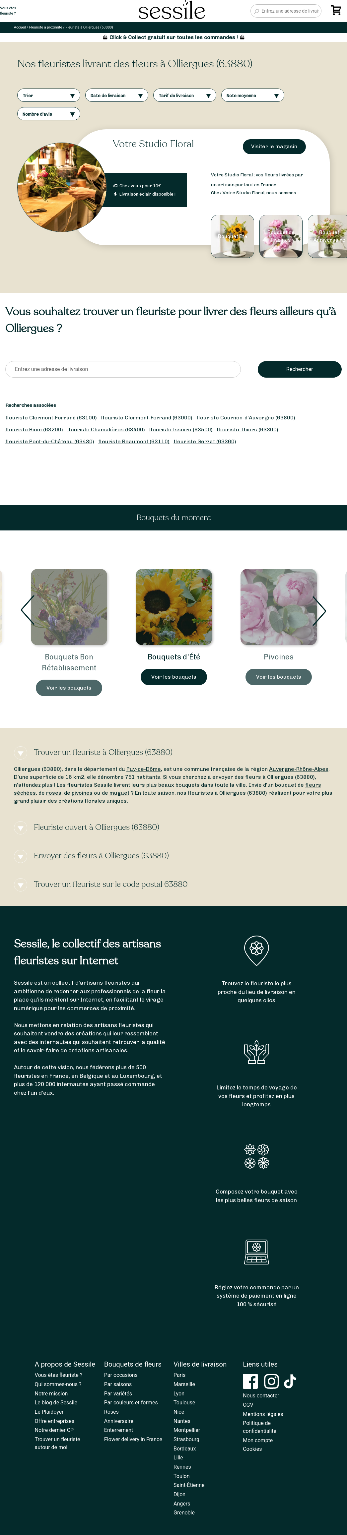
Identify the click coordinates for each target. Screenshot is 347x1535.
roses (53, 793)
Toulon (182, 1476)
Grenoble (184, 1512)
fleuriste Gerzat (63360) (205, 441)
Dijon (179, 1494)
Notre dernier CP (54, 1430)
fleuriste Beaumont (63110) (134, 441)
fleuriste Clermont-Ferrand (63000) (146, 417)
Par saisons (118, 1384)
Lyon (179, 1393)
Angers (182, 1504)
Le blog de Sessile (56, 1402)
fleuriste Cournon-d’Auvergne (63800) (245, 417)
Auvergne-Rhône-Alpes (298, 769)
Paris (179, 1375)
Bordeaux (185, 1448)
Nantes (182, 1421)
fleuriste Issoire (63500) (181, 429)
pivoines (82, 793)
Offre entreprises (54, 1421)
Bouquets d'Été (174, 656)
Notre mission (51, 1393)
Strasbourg (186, 1439)
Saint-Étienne (189, 1485)
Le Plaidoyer (49, 1412)
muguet (119, 793)
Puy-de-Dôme (143, 769)
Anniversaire (118, 1421)
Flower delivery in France (133, 1439)
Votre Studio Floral (153, 144)
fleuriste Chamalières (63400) (106, 429)
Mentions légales (263, 1414)
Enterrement (118, 1430)
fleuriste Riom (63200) (34, 429)
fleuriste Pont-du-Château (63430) (49, 441)
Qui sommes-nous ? (58, 1384)
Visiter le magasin (274, 146)
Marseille (184, 1384)
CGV (248, 1405)
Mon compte (258, 1440)
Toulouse (184, 1402)
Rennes (182, 1467)
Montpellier (187, 1430)
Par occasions (121, 1375)
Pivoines (279, 656)
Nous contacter (261, 1395)
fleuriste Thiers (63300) (247, 429)
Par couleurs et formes (131, 1402)
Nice (179, 1412)
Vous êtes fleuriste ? (59, 1375)
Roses (111, 1412)
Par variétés (118, 1393)
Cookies (252, 1449)
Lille (178, 1457)
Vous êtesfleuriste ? (8, 11)
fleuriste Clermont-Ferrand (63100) (51, 417)
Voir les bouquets (69, 688)
